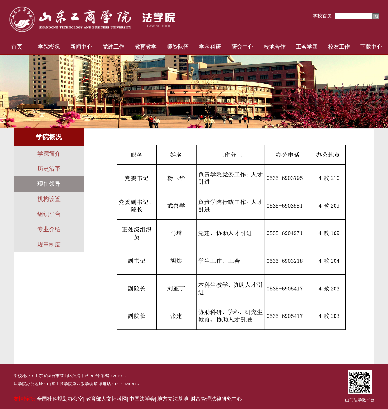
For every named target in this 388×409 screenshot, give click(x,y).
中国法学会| (142, 399)
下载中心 (371, 47)
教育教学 (146, 47)
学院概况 (49, 47)
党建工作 (113, 47)
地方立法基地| (173, 399)
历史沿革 (49, 169)
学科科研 (210, 47)
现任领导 (49, 184)
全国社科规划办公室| (60, 399)
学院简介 (49, 153)
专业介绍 (49, 229)
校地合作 (275, 47)
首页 (16, 47)
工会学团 (307, 47)
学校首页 (322, 15)
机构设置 (49, 199)
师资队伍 (178, 47)
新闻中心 (81, 47)
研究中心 (242, 47)
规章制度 (49, 244)
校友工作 (339, 47)
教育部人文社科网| (107, 399)
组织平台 (49, 214)
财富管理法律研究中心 (216, 399)
